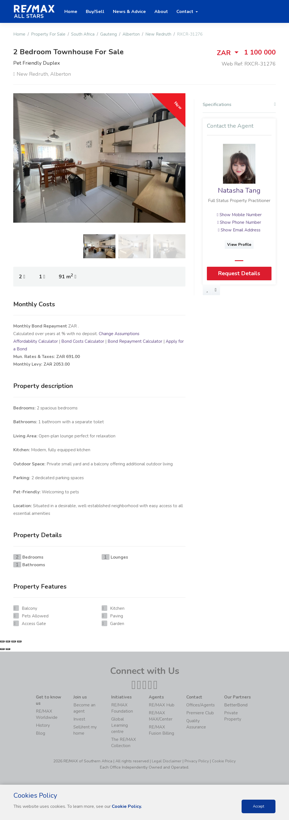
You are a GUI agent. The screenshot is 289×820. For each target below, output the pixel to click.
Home (19, 34)
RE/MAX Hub (161, 705)
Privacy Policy (197, 761)
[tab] (239, 106)
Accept (258, 806)
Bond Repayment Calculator (135, 341)
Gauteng (108, 34)
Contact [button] (185, 11)
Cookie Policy (224, 761)
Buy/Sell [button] (95, 11)
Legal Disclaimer (166, 761)
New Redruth (158, 34)
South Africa (83, 34)
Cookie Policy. (127, 806)
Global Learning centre (119, 725)
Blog (40, 733)
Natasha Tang (239, 190)
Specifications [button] (239, 104)
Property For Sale (48, 34)
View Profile (239, 244)
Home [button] (70, 11)
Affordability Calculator (35, 341)
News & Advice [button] (129, 11)
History (43, 725)
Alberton (131, 34)
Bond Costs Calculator (82, 341)
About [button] (161, 11)
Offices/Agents (200, 705)
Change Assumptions (119, 334)
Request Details (239, 273)
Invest (79, 719)
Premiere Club (200, 713)
